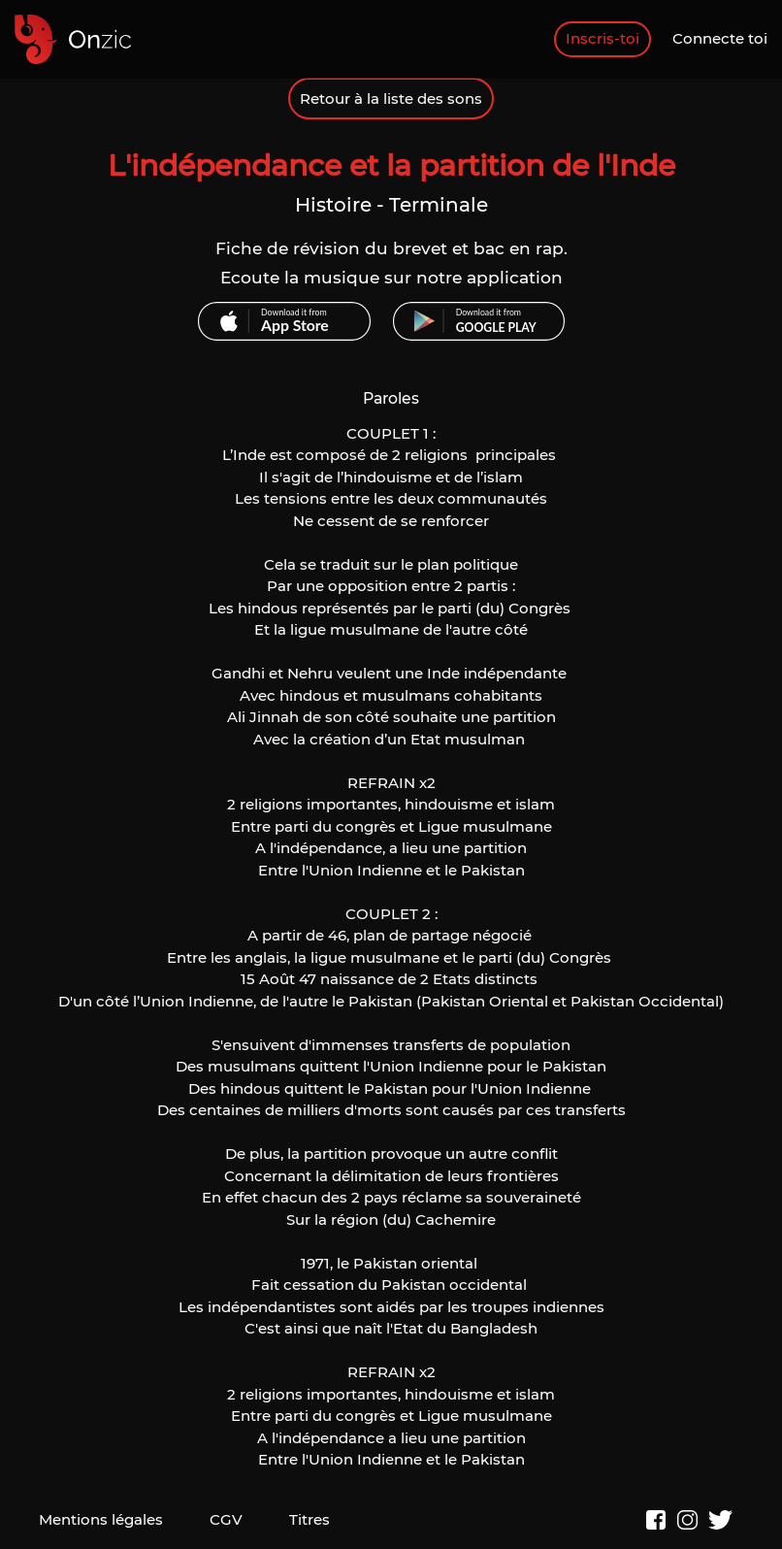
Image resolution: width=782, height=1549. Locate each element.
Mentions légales (101, 1519)
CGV (226, 1519)
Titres (309, 1519)
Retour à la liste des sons (391, 98)
